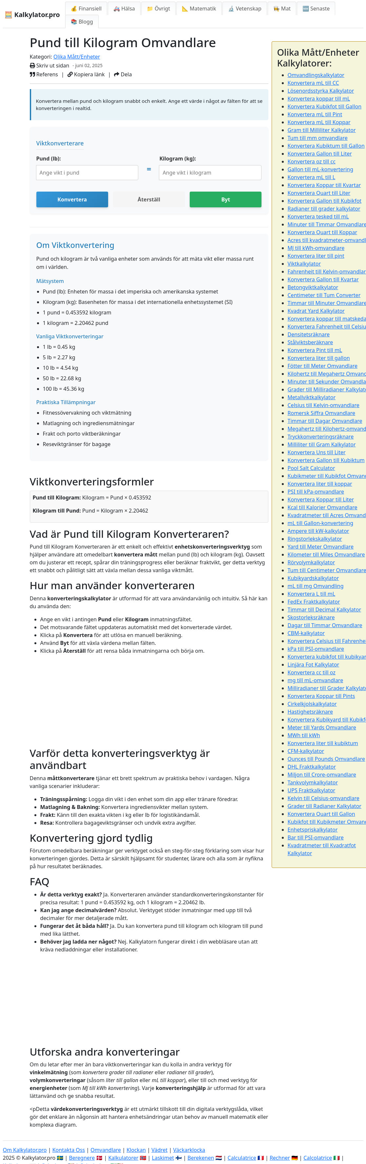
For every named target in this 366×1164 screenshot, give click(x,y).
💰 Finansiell (86, 8)
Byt (225, 199)
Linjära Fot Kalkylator (313, 664)
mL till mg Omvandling (316, 586)
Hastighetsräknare (310, 711)
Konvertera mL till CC (313, 82)
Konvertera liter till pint (316, 255)
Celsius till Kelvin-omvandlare (323, 405)
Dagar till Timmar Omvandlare (325, 625)
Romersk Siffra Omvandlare (322, 413)
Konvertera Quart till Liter (319, 193)
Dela (123, 74)
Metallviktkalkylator (312, 397)
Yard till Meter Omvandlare (321, 546)
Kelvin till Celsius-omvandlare (323, 798)
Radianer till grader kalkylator (324, 208)
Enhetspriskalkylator (313, 829)
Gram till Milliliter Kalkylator (322, 130)
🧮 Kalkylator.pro (32, 14)
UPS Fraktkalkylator (312, 790)
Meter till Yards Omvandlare (322, 727)
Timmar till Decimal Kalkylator (324, 609)
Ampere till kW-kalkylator (318, 531)
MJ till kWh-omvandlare (316, 248)
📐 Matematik (199, 8)
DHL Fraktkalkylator (312, 766)
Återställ (149, 199)
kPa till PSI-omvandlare (316, 648)
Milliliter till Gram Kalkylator (322, 444)
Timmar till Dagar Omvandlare (325, 420)
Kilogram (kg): (177, 158)
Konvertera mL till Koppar (319, 122)
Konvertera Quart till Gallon (321, 813)
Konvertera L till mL (312, 593)
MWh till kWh (304, 735)
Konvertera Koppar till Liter (321, 499)
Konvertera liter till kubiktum (323, 743)
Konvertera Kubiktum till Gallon (326, 145)
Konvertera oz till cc (312, 161)
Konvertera (72, 199)
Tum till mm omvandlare (318, 137)
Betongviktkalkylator (313, 287)
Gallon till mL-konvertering (321, 169)
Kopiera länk (86, 74)
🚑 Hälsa (124, 8)
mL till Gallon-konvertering (321, 523)
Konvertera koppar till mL (319, 98)
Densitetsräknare (309, 334)
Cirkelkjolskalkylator (312, 703)
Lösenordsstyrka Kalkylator (321, 90)
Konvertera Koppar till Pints (321, 696)
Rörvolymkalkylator (311, 562)
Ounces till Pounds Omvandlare (326, 758)
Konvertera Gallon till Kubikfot (325, 200)
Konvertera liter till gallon (319, 358)
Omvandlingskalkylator (316, 75)
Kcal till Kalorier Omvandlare (322, 507)
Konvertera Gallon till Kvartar (323, 279)
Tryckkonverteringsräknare (321, 436)
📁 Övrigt (158, 8)
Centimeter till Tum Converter (324, 295)
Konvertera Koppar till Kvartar (324, 185)
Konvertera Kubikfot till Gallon (325, 106)
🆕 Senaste (316, 8)
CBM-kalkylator (306, 633)
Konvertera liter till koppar (320, 483)
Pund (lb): (48, 158)
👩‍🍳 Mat (282, 8)
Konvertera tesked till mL (318, 216)
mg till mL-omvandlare (315, 680)
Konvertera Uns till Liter (317, 452)
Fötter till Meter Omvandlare (322, 365)
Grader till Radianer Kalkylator (324, 806)
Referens (44, 74)
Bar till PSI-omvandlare (316, 837)
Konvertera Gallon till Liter (320, 153)
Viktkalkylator (304, 263)
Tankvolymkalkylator (313, 782)
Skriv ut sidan (49, 65)
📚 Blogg (82, 21)
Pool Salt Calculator (311, 468)
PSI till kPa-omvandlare (316, 491)
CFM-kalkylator (306, 751)
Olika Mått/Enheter (76, 56)
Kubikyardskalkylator (313, 578)
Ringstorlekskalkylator (315, 538)
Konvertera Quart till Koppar (322, 232)
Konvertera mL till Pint (315, 114)
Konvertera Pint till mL (315, 350)
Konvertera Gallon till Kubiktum (326, 460)
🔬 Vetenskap (244, 8)
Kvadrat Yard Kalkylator (316, 310)
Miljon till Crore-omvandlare (322, 774)
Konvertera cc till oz (312, 672)
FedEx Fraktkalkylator (314, 601)
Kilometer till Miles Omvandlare (326, 554)
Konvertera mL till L (312, 177)
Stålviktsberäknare (310, 342)
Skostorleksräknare (311, 617)
